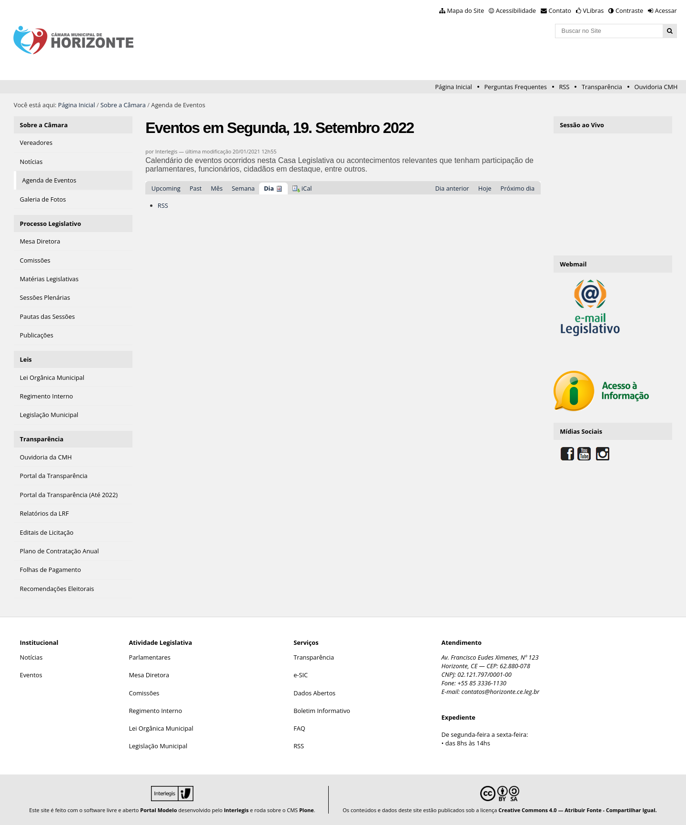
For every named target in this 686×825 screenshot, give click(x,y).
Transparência (602, 86)
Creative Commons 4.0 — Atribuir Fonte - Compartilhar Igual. (577, 810)
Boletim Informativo (321, 710)
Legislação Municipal (158, 746)
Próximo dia (518, 188)
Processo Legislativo (50, 223)
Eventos (31, 675)
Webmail (573, 264)
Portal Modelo (158, 810)
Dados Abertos (314, 693)
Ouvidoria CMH (656, 86)
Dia (269, 188)
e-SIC (300, 675)
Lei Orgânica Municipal (161, 728)
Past (196, 188)
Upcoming (166, 188)
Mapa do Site (465, 10)
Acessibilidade (516, 10)
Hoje (485, 188)
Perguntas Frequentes (515, 86)
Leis (26, 359)
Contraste (629, 10)
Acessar (666, 10)
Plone (306, 810)
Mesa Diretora (149, 675)
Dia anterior (452, 188)
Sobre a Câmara (123, 105)
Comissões (144, 693)
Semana (243, 188)
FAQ (299, 728)
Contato (560, 10)
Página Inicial (453, 86)
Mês (217, 188)
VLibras (593, 10)
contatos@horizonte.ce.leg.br (501, 691)
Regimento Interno (155, 710)
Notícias (31, 657)
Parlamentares (149, 657)
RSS (564, 86)
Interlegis (236, 810)
